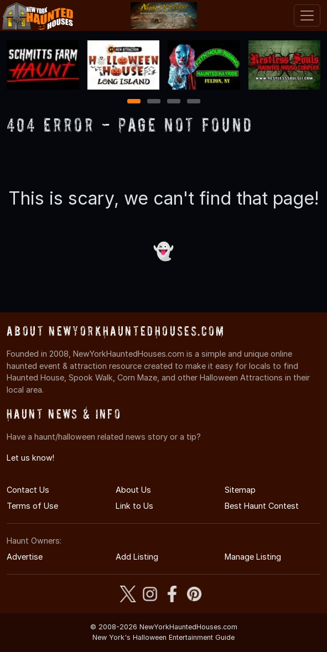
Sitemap (240, 489)
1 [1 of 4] (133, 102)
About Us (133, 489)
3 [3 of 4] (174, 102)
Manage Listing (253, 556)
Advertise (25, 556)
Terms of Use (32, 505)
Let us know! (30, 457)
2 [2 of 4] (154, 102)
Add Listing (137, 556)
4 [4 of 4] (193, 102)
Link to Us (134, 505)
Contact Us (28, 489)
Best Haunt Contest (262, 505)
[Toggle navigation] (307, 15)
